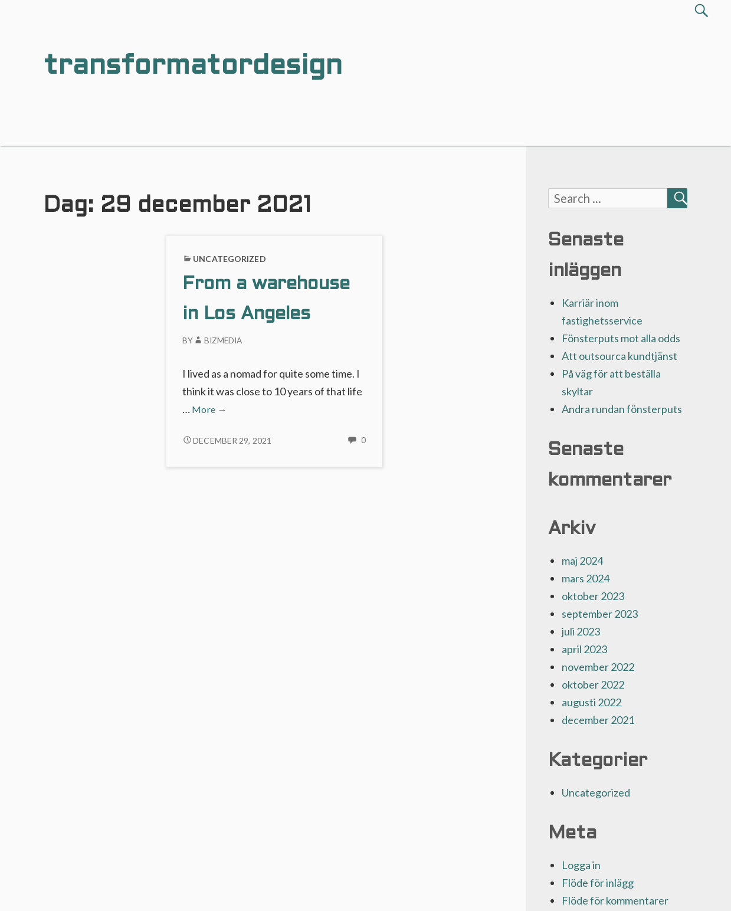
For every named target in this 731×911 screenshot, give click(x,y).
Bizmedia (217, 340)
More (209, 409)
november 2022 (598, 666)
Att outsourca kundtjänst (619, 355)
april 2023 (584, 649)
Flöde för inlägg (598, 882)
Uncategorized (229, 259)
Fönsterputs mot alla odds (621, 338)
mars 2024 (585, 578)
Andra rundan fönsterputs (622, 408)
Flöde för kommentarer (615, 900)
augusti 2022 (591, 702)
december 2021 (598, 719)
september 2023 (600, 613)
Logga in (581, 864)
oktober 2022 (593, 684)
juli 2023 (581, 631)
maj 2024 (582, 560)
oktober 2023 (593, 595)
